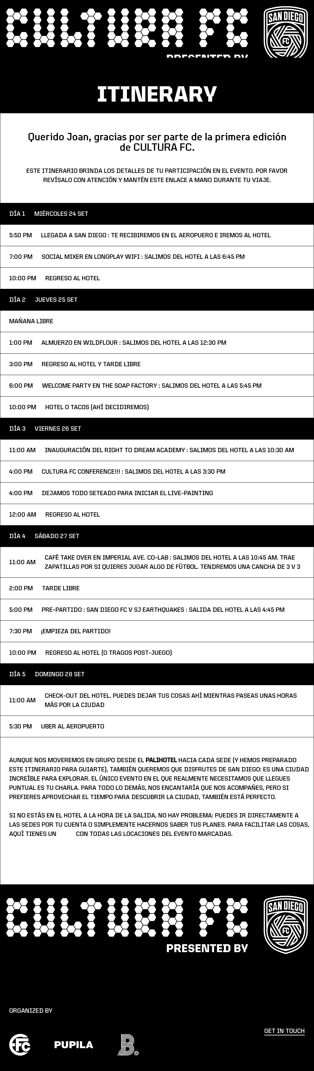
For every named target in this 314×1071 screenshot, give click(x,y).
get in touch (284, 1031)
